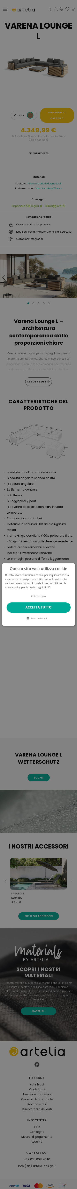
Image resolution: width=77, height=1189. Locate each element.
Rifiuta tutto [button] (38, 596)
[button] (38, 618)
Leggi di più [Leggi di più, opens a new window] (43, 587)
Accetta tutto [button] (38, 607)
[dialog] (38, 594)
